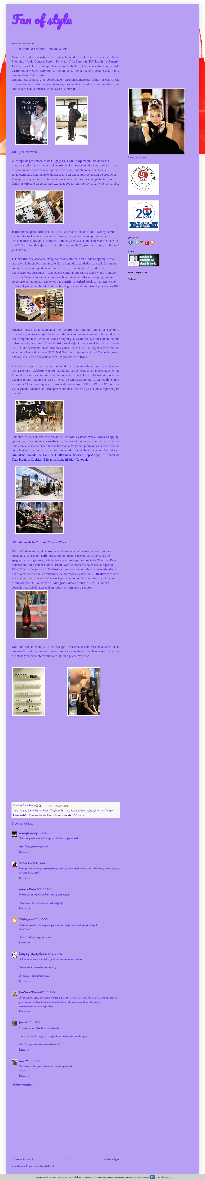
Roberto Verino (53, 814)
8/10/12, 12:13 (47, 992)
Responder (24, 852)
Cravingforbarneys (28, 833)
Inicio (68, 1159)
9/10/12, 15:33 (32, 1061)
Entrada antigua (111, 1159)
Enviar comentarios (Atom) (40, 1166)
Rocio (21, 1022)
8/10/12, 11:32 (55, 954)
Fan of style (41, 19)
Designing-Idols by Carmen (33, 954)
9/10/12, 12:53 (32, 1022)
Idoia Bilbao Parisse (29, 992)
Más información (163, 1177)
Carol (21, 1061)
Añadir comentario (22, 1084)
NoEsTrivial (24, 919)
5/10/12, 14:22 (44, 889)
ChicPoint (24, 863)
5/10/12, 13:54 (37, 863)
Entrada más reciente (23, 1159)
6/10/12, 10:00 (39, 919)
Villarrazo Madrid (27, 889)
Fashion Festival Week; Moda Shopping (52, 810)
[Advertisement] (160, 63)
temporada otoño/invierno (72, 814)
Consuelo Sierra (27, 810)
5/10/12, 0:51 (46, 833)
